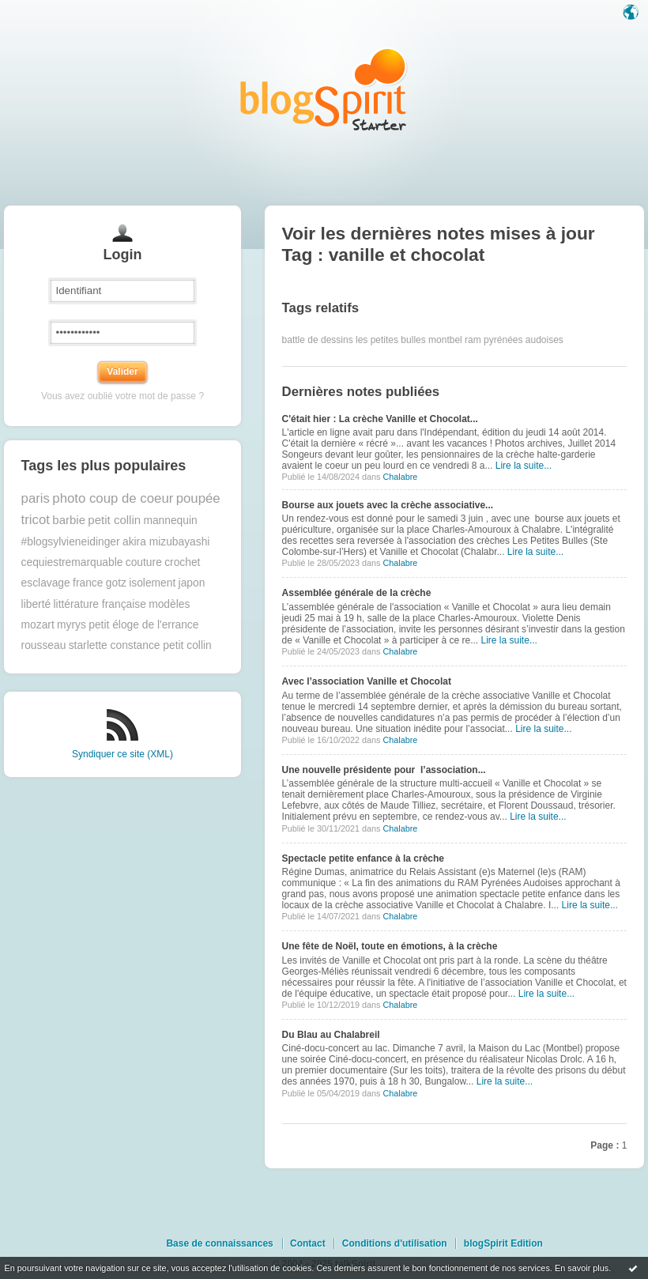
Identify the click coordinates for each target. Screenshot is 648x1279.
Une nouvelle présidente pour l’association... (384, 769)
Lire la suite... (523, 465)
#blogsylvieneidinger (70, 542)
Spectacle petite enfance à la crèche (363, 858)
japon (192, 583)
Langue (632, 13)
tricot (35, 519)
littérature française (100, 604)
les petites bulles (391, 339)
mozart (38, 625)
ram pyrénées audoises (514, 339)
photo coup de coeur (112, 498)
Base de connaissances (219, 1243)
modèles (169, 604)
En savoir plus (581, 1268)
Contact (308, 1243)
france (88, 583)
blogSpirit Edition (503, 1243)
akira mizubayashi (165, 542)
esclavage (45, 583)
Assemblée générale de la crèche (356, 592)
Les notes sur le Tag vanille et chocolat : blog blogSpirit (324, 88)
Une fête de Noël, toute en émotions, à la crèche (390, 946)
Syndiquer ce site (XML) (122, 754)
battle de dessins (317, 339)
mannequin (170, 520)
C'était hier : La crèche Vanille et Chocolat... (380, 418)
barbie (68, 519)
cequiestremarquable (72, 562)
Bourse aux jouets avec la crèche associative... (387, 505)
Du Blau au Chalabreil (331, 1034)
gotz (116, 583)
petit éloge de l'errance (143, 625)
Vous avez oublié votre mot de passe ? (122, 396)
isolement (152, 583)
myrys (71, 625)
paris (35, 498)
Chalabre (399, 476)
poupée (198, 498)
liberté (36, 604)
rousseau (43, 645)
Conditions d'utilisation (394, 1243)
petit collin (114, 519)
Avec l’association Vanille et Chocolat (366, 681)
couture (144, 562)
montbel (445, 339)
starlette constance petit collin (140, 645)
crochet (182, 562)
